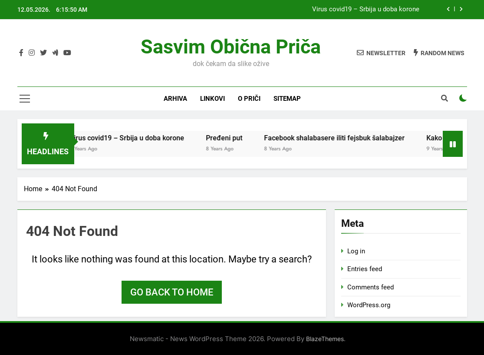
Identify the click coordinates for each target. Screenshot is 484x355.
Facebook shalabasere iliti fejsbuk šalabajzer (340, 138)
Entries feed (364, 269)
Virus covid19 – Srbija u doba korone (365, 9)
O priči (249, 99)
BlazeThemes (325, 338)
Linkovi (212, 99)
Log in (356, 251)
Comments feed (370, 287)
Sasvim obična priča (231, 46)
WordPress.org (368, 305)
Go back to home (171, 292)
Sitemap (287, 99)
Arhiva (175, 99)
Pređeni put (230, 138)
